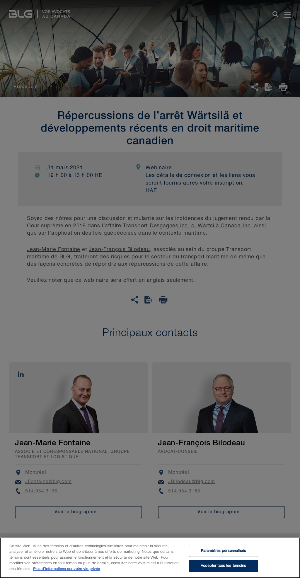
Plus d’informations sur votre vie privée (66, 570)
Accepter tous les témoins (223, 568)
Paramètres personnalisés (223, 552)
